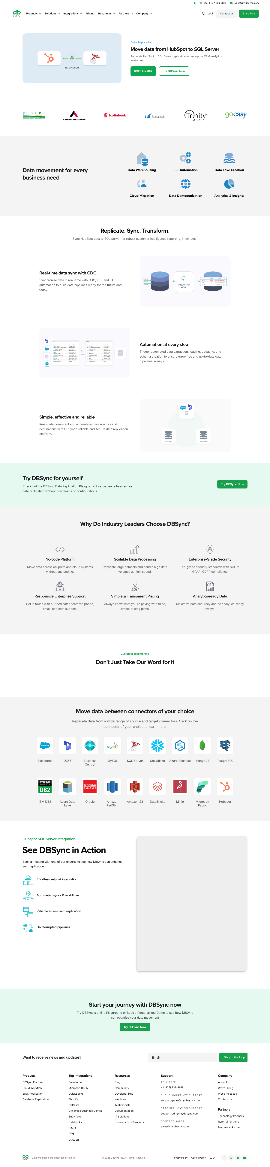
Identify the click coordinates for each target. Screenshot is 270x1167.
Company (144, 13)
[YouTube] (245, 1158)
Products (33, 13)
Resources (106, 13)
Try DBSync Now (174, 71)
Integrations (72, 13)
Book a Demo (143, 71)
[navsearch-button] (204, 13)
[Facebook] (224, 1158)
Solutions (52, 13)
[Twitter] (231, 1158)
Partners (125, 13)
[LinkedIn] (238, 1158)
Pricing (90, 13)
